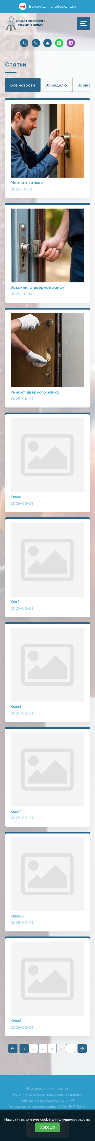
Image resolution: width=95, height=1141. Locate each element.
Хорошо (47, 1127)
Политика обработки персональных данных (47, 1094)
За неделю (56, 85)
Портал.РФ (66, 1100)
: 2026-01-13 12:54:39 (72, 1107)
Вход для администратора (47, 1088)
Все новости (22, 85)
